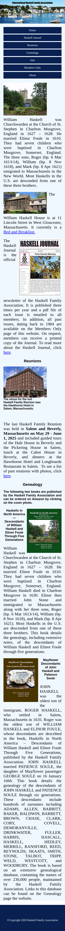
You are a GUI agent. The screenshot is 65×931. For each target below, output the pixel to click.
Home (32, 30)
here (7, 352)
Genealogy (32, 52)
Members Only (32, 67)
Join (32, 60)
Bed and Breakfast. (19, 232)
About (32, 75)
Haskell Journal (32, 37)
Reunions (32, 45)
